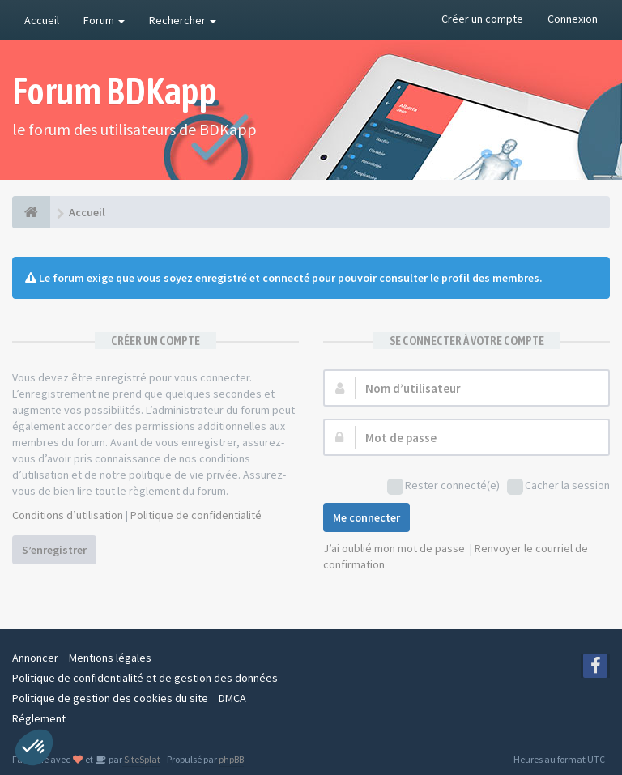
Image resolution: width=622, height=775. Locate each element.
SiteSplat (141, 759)
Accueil (41, 20)
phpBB (231, 759)
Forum (104, 20)
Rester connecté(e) (443, 486)
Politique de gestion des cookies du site (110, 698)
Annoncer (35, 657)
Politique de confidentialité (196, 515)
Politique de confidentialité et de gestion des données (145, 678)
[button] (34, 747)
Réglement (39, 718)
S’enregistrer (54, 550)
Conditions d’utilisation (67, 515)
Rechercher (182, 20)
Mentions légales (110, 657)
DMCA (232, 698)
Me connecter (366, 517)
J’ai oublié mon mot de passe (394, 548)
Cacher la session (558, 486)
